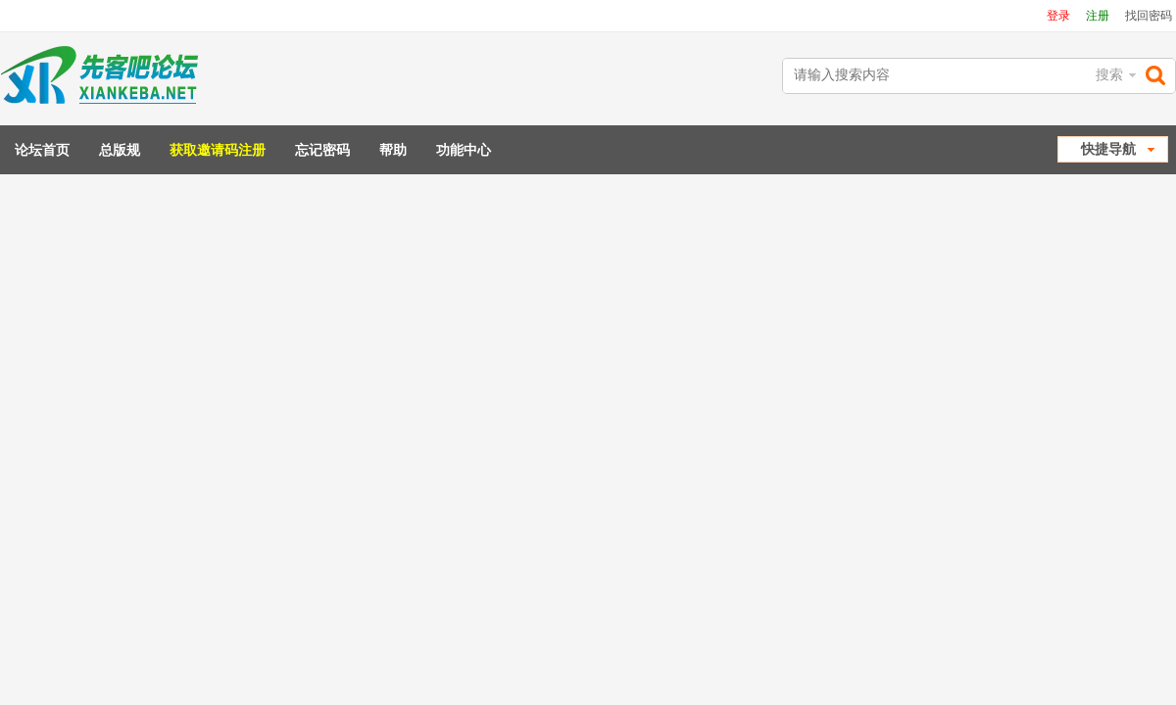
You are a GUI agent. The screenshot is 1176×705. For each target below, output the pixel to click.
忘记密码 (322, 150)
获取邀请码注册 (218, 150)
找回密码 (1148, 16)
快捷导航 (1108, 149)
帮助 (393, 150)
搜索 (1109, 74)
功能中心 (463, 150)
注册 (1097, 16)
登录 (1058, 16)
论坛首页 (42, 150)
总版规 (119, 150)
